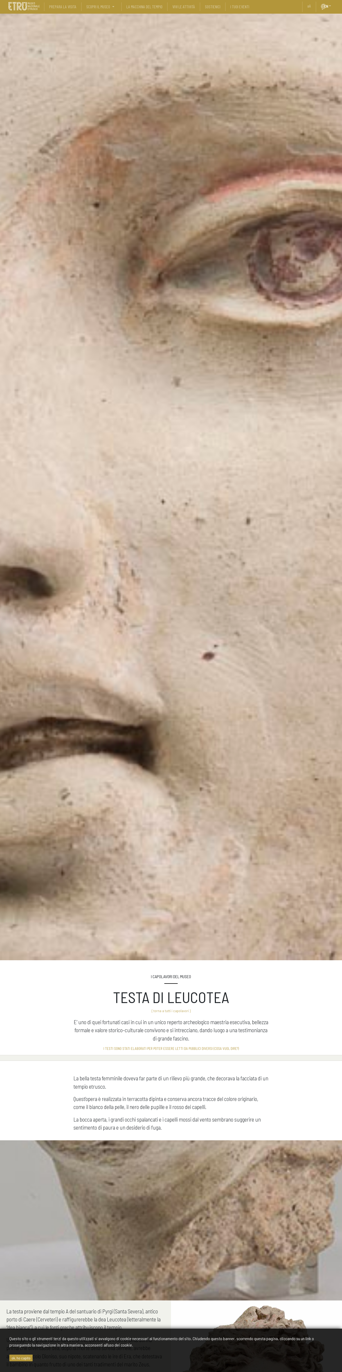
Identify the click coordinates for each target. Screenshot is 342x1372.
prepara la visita (62, 6)
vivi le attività (183, 6)
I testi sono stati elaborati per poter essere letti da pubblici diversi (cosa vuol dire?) (171, 1048)
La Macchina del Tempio (144, 6)
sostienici (212, 6)
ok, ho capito (20, 1358)
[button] (332, 6)
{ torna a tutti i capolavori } (171, 1010)
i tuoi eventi (239, 6)
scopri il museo (98, 6)
